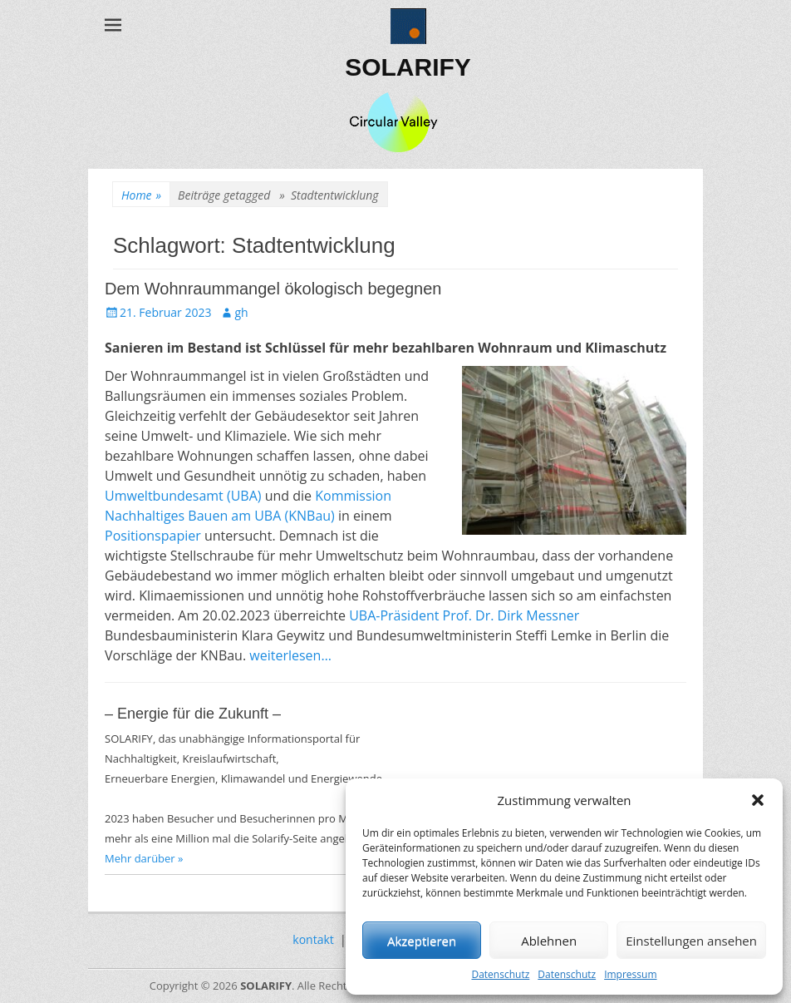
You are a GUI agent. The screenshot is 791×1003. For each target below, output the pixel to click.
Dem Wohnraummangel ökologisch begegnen (273, 288)
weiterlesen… (290, 655)
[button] (757, 800)
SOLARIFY (408, 67)
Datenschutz (500, 974)
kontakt (312, 939)
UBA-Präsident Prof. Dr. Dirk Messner (464, 615)
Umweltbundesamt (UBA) (183, 496)
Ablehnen (549, 940)
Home (141, 195)
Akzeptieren (421, 940)
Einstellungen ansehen (691, 940)
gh (241, 312)
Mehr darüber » (144, 858)
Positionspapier (153, 535)
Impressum (630, 974)
